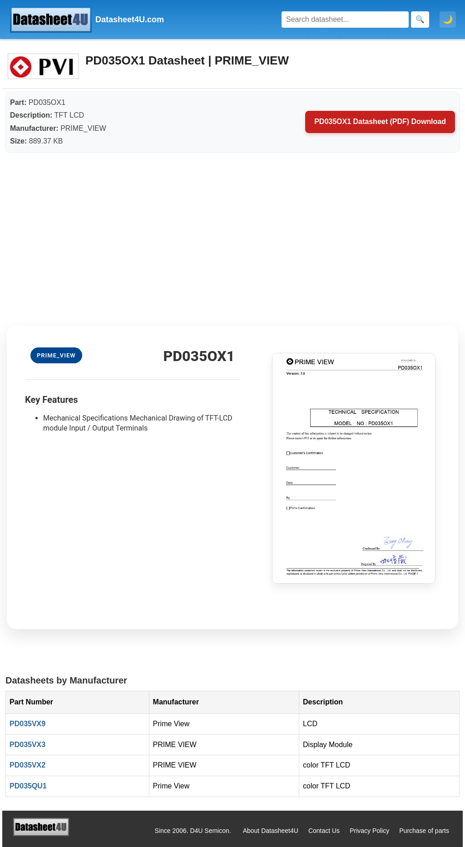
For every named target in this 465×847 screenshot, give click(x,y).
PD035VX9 (27, 724)
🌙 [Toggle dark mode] (448, 19)
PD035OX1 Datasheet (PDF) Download (380, 121)
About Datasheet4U (270, 830)
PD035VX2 (27, 765)
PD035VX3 (27, 744)
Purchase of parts (424, 830)
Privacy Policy (369, 830)
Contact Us (324, 830)
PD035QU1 (28, 786)
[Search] (345, 19)
